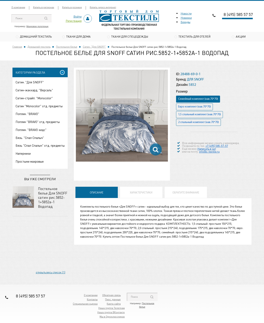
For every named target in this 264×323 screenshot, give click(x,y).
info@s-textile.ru (209, 152)
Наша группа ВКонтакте (111, 312)
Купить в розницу (72, 7)
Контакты (92, 300)
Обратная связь (111, 295)
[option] (122, 116)
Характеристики (141, 193)
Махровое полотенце (37, 26)
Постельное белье (66, 47)
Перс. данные (113, 300)
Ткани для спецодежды (129, 36)
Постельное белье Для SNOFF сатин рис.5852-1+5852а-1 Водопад (52, 198)
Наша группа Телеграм (111, 308)
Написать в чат (206, 149)
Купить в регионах (43, 7)
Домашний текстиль (36, 36)
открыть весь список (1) (50, 273)
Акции (241, 36)
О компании (18, 7)
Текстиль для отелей (194, 36)
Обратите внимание (185, 193)
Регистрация (74, 20)
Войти (77, 16)
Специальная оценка (85, 304)
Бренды (185, 22)
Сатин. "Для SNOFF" (94, 47)
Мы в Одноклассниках (112, 317)
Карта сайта (114, 304)
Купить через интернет (103, 7)
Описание (96, 193)
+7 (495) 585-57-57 (217, 146)
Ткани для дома (78, 36)
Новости (186, 13)
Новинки (186, 17)
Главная (17, 47)
